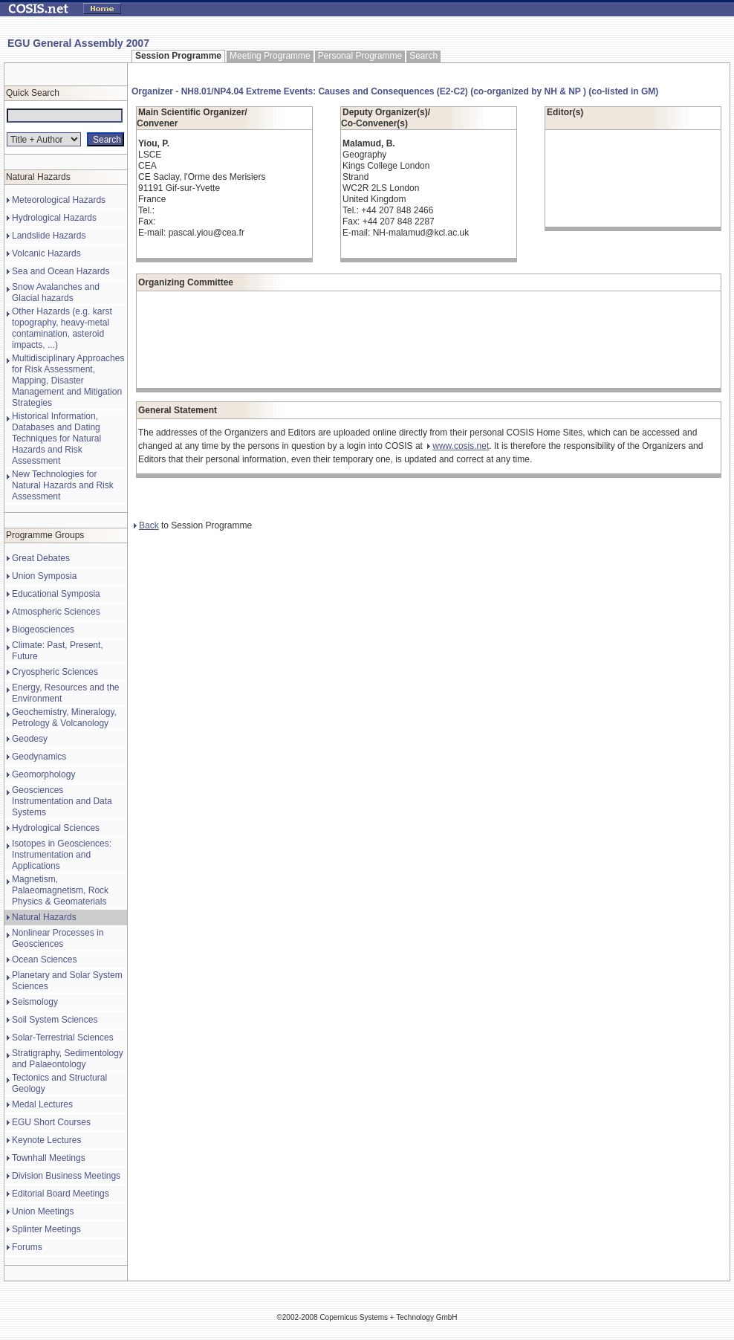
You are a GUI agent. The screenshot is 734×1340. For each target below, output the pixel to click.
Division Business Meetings (66, 1176)
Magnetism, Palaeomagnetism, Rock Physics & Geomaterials (60, 890)
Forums (27, 1247)
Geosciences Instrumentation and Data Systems (62, 801)
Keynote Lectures (46, 1140)
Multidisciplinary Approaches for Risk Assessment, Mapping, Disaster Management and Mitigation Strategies (68, 380)
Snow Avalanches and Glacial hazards (56, 292)
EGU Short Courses (51, 1122)
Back (146, 525)
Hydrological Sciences (56, 828)
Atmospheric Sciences (56, 611)
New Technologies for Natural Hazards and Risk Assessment (63, 485)
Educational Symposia (56, 594)
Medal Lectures (42, 1104)
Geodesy (30, 739)
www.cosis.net (458, 446)
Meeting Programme (270, 56)
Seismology (35, 1002)
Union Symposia (44, 576)
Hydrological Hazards (54, 218)
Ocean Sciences (44, 959)
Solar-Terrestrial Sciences (63, 1037)
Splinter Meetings (46, 1229)
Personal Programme (360, 56)
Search (423, 56)
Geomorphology (43, 774)
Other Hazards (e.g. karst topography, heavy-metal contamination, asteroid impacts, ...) (62, 328)
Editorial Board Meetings (60, 1193)
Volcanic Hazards (46, 253)
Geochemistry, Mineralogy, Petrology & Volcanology (64, 717)
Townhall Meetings (48, 1158)
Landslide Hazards (48, 235)
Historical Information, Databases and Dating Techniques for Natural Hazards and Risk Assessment (56, 438)
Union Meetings (43, 1211)
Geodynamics (39, 756)
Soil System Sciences (54, 1019)
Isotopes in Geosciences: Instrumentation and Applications (61, 854)
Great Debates (41, 558)
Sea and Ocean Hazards (60, 271)
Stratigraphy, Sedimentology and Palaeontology (67, 1058)
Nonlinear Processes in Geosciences (57, 938)
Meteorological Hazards (58, 200)
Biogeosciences (43, 629)
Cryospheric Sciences (55, 672)
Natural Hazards (44, 917)
